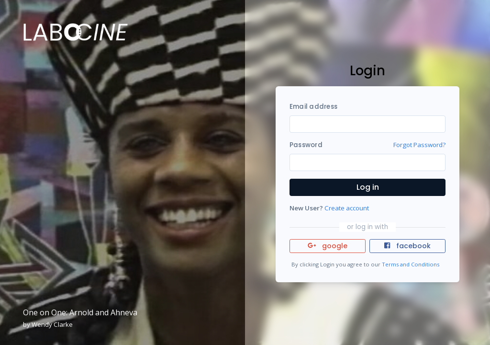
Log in (367, 187)
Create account (346, 208)
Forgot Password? (419, 144)
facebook (407, 246)
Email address (313, 106)
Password (306, 145)
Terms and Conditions (410, 264)
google (327, 246)
